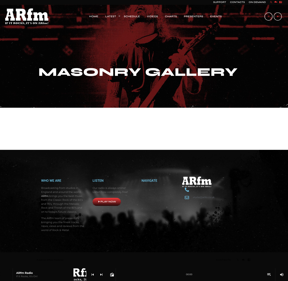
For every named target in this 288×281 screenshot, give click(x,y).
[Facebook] (280, 2)
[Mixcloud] (275, 2)
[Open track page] (112, 274)
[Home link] (27, 16)
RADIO (42, 260)
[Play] (278, 16)
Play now (106, 201)
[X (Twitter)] (271, 2)
